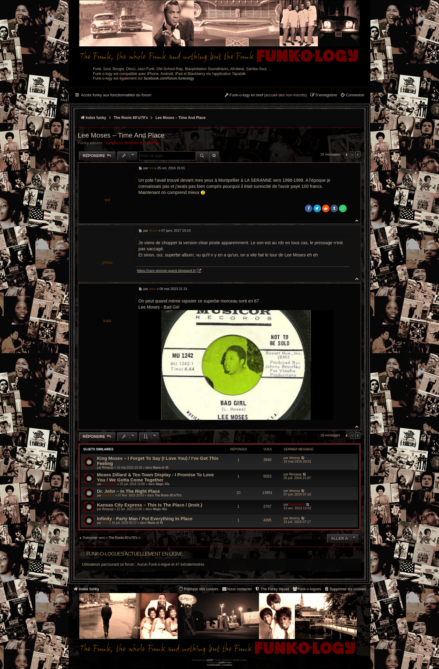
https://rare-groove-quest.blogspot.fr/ (167, 271)
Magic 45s (162, 484)
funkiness (114, 143)
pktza (107, 262)
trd (107, 200)
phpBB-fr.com (225, 662)
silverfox (152, 143)
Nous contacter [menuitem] (237, 589)
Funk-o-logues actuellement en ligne (134, 553)
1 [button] (352, 154)
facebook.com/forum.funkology (169, 78)
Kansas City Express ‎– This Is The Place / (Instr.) (149, 504)
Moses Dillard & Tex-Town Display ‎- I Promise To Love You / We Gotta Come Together (155, 477)
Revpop (107, 467)
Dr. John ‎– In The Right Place (128, 491)
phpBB (209, 660)
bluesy (294, 458)
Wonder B (133, 143)
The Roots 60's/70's (168, 495)
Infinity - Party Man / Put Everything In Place (144, 518)
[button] (346, 154)
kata (107, 320)
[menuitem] (352, 95)
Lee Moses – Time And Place (180, 118)
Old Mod (108, 495)
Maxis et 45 (160, 467)
